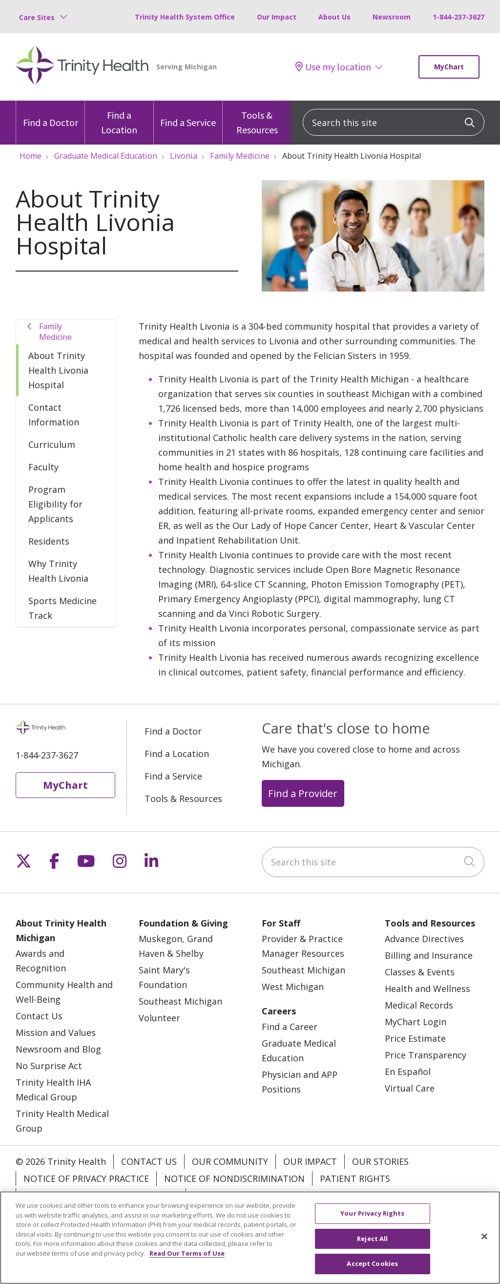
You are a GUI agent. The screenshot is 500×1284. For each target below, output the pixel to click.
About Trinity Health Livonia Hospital (58, 370)
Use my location (333, 67)
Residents (48, 541)
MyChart (449, 66)
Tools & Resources (257, 118)
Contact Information (53, 414)
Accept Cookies (372, 1269)
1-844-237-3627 (458, 16)
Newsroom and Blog (58, 1049)
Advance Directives (424, 939)
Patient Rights (355, 1178)
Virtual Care (410, 1088)
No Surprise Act (49, 1066)
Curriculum (51, 444)
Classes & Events (420, 972)
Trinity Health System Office (185, 16)
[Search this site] (393, 122)
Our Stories (380, 1161)
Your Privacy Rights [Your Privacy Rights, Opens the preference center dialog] (372, 1219)
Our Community (230, 1161)
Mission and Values (56, 1032)
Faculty (43, 467)
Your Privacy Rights (240, 1195)
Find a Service (188, 114)
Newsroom (392, 16)
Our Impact (276, 16)
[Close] (484, 1242)
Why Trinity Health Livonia (58, 571)
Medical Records (419, 1005)
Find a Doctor (50, 114)
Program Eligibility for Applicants (55, 504)
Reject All (372, 1244)
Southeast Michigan (180, 1001)
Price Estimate (415, 1038)
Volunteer (159, 1018)
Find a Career (289, 1026)
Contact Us (39, 1016)
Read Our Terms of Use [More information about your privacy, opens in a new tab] (187, 1258)
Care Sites (37, 17)
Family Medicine (55, 331)
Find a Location (119, 118)
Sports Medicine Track (62, 608)
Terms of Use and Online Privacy (100, 1195)
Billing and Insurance (429, 955)
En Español (408, 1071)
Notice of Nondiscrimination (234, 1178)
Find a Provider (302, 793)
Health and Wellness (427, 988)
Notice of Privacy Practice (86, 1178)
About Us (334, 16)
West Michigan (293, 986)
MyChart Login (415, 1022)
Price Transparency (425, 1055)
